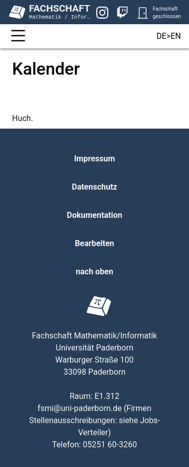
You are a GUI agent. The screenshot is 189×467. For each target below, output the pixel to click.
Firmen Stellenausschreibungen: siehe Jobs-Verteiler (94, 420)
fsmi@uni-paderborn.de (80, 408)
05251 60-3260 (110, 444)
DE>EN (169, 36)
